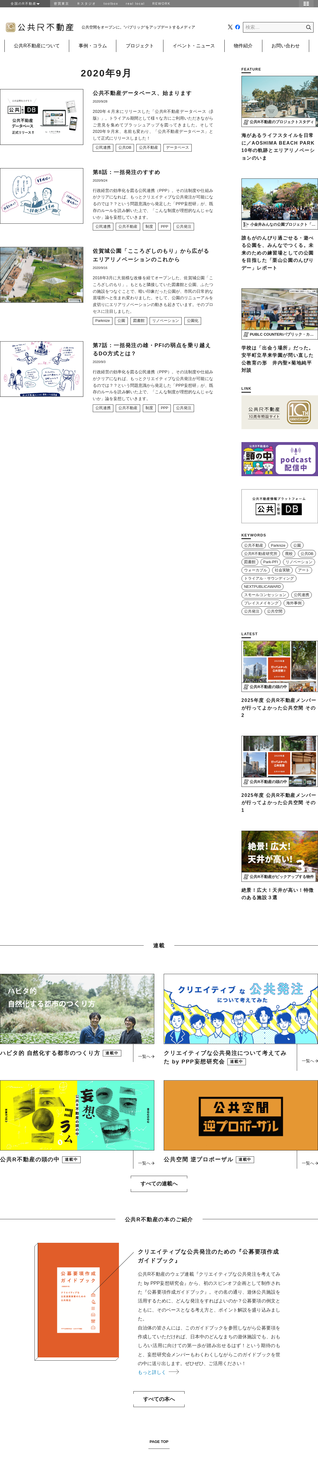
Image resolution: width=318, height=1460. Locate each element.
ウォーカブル (255, 570)
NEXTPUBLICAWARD (262, 587)
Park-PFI (270, 562)
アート (303, 570)
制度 (149, 227)
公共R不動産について (37, 45)
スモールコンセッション (265, 595)
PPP (164, 227)
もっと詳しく (158, 1372)
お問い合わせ (285, 45)
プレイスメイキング (261, 603)
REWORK (162, 3)
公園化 (192, 321)
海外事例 (294, 603)
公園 (121, 321)
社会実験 (282, 570)
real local (135, 3)
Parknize (102, 321)
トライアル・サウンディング (269, 578)
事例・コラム (93, 45)
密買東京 (61, 3)
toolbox (111, 3)
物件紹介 (243, 45)
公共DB (124, 148)
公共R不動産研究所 (260, 554)
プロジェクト (140, 45)
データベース (177, 148)
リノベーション (165, 321)
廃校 (289, 554)
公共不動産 (148, 148)
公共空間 (274, 611)
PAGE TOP (159, 1442)
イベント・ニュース (194, 45)
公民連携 (103, 148)
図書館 (139, 321)
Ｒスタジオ (86, 3)
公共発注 (183, 227)
